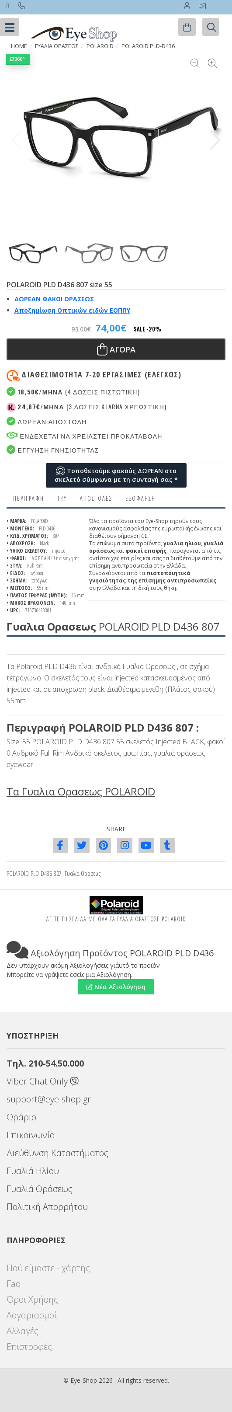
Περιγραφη (28, 498)
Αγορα (116, 349)
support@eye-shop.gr (49, 1099)
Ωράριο (21, 1117)
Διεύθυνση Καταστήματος (57, 1153)
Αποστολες (96, 498)
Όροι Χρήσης (32, 1299)
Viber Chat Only (43, 1081)
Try (62, 498)
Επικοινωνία (31, 1135)
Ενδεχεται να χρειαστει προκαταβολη (85, 435)
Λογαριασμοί (32, 1315)
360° (18, 59)
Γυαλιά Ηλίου (33, 1171)
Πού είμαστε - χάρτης (48, 1268)
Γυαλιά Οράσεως (40, 1189)
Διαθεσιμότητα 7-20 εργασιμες (101, 374)
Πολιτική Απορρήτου (47, 1207)
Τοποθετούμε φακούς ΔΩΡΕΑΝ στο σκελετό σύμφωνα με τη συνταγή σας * (116, 475)
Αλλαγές (22, 1331)
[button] (215, 140)
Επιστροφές (29, 1347)
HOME (19, 46)
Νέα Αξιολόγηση (116, 987)
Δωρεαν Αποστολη (47, 421)
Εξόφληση (140, 498)
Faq (14, 1284)
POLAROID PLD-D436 (148, 46)
